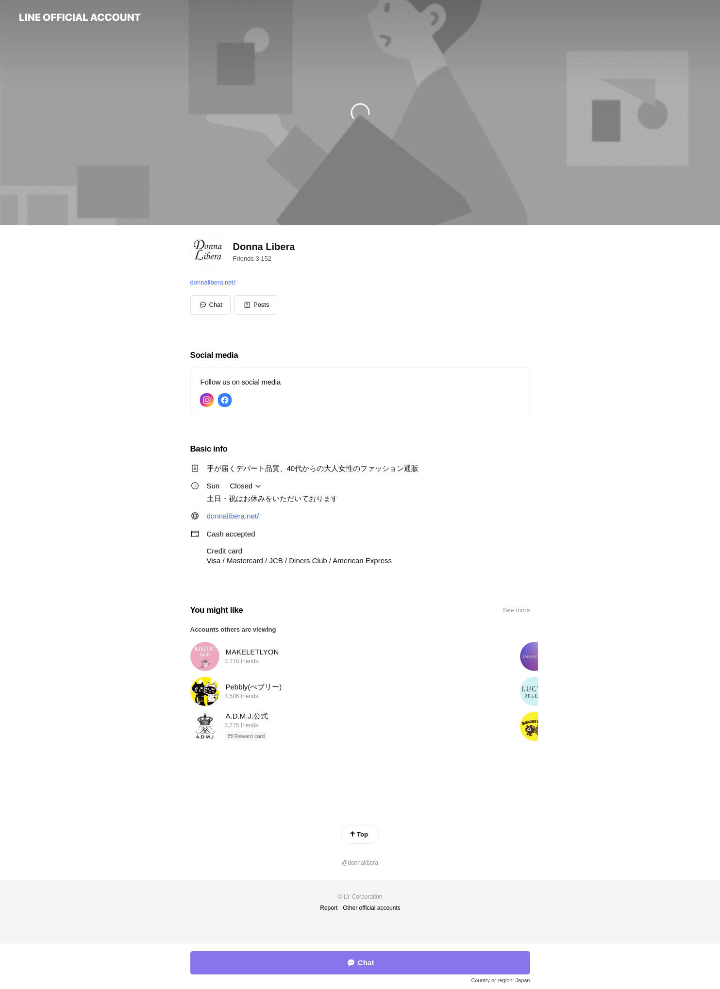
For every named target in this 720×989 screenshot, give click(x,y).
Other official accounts (372, 908)
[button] (256, 305)
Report (328, 908)
